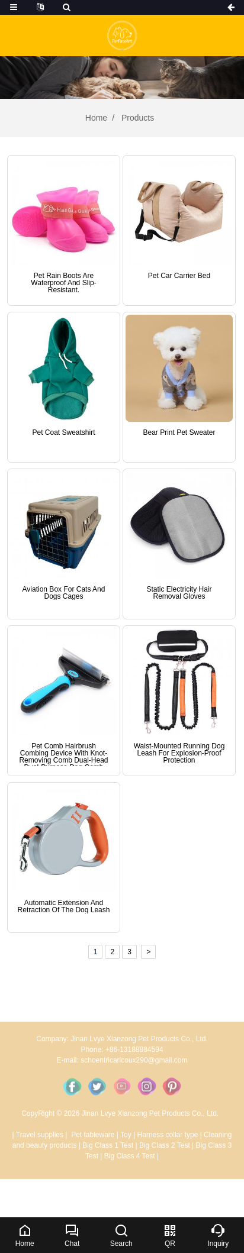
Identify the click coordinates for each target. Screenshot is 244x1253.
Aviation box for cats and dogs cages (64, 593)
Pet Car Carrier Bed (179, 275)
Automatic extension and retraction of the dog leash (64, 906)
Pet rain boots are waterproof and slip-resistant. (63, 282)
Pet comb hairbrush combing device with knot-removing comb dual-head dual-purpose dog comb (63, 756)
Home (96, 117)
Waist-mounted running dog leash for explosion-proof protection (179, 753)
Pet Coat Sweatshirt (63, 432)
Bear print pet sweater (179, 432)
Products (136, 117)
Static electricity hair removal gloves (178, 593)
